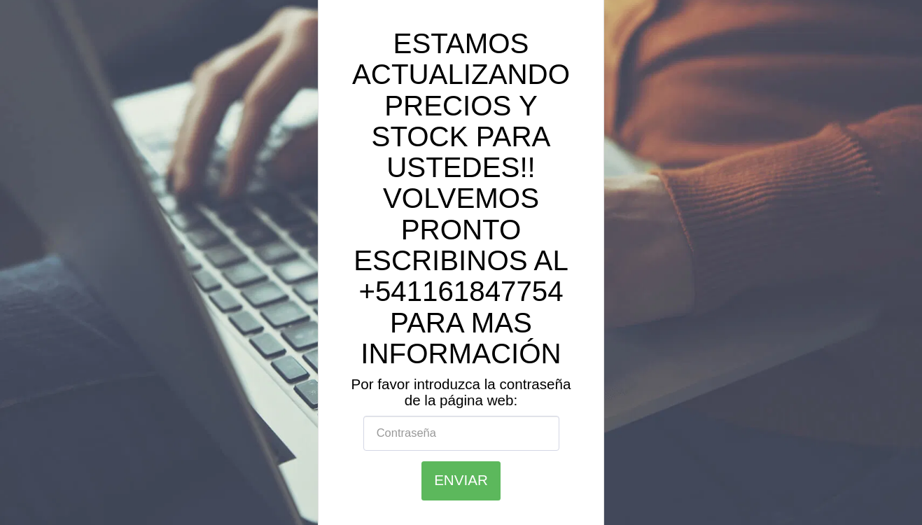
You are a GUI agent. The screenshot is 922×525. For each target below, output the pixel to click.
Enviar (461, 480)
